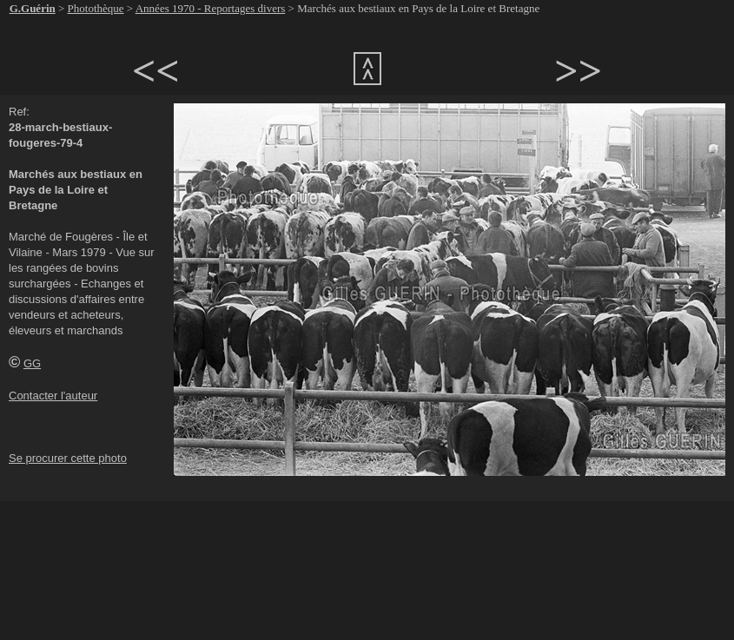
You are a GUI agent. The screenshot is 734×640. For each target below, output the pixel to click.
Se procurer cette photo (68, 458)
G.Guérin (33, 8)
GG (32, 363)
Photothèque (96, 8)
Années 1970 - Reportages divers (211, 8)
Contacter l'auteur (53, 395)
